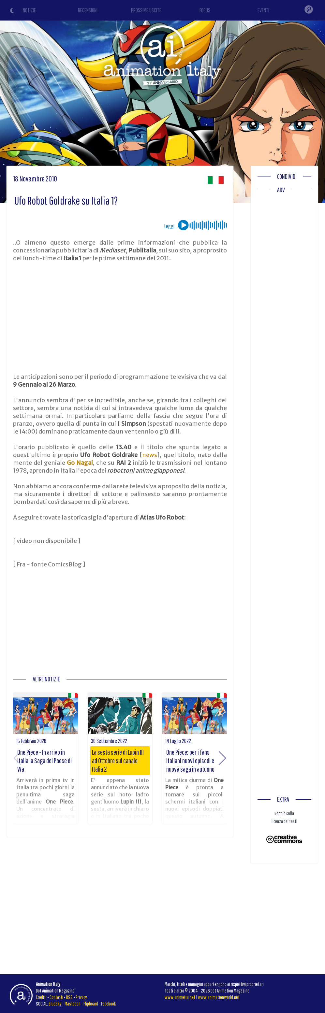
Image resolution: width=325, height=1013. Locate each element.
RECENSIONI (87, 10)
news (149, 455)
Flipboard (90, 1003)
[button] (222, 758)
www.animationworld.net (219, 997)
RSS (69, 997)
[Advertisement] (119, 317)
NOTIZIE (29, 10)
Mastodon (73, 1003)
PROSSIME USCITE (146, 10)
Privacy (81, 997)
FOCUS (204, 10)
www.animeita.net (180, 997)
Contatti (56, 997)
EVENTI (263, 10)
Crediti (41, 997)
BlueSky (55, 1003)
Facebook (108, 1003)
